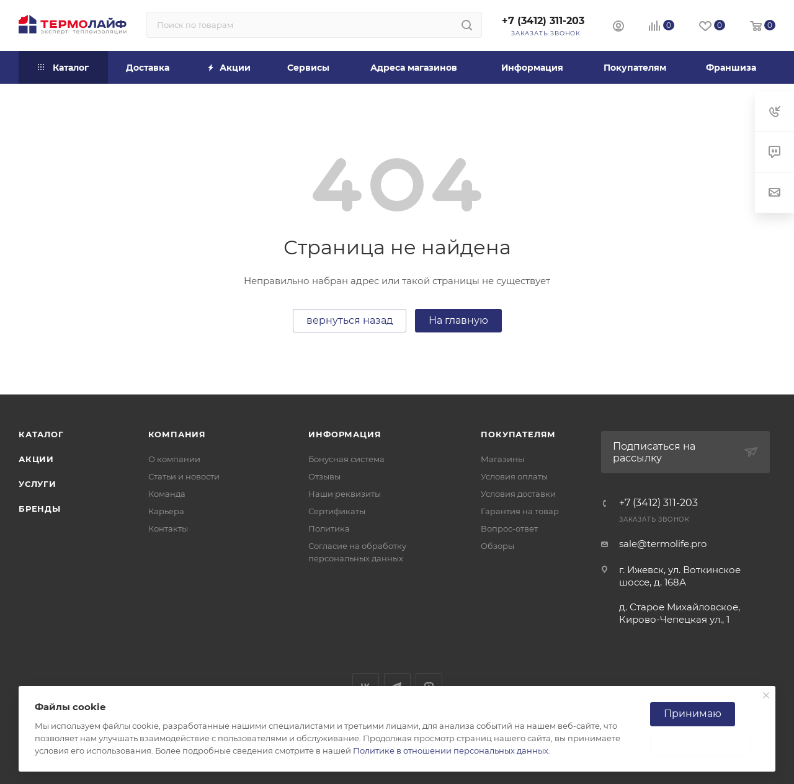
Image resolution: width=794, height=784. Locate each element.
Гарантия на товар (520, 511)
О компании (174, 459)
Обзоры (497, 546)
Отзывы (324, 476)
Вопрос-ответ (509, 528)
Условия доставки (518, 494)
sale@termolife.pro (663, 544)
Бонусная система (346, 459)
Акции (36, 459)
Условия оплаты (514, 476)
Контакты (168, 528)
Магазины (502, 459)
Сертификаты (336, 511)
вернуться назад (349, 320)
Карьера (166, 511)
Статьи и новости (184, 476)
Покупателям (518, 434)
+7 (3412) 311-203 (543, 21)
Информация (344, 434)
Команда (166, 494)
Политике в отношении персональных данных (450, 750)
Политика (329, 528)
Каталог (41, 434)
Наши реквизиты (344, 494)
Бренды (40, 509)
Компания (177, 434)
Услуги (37, 484)
